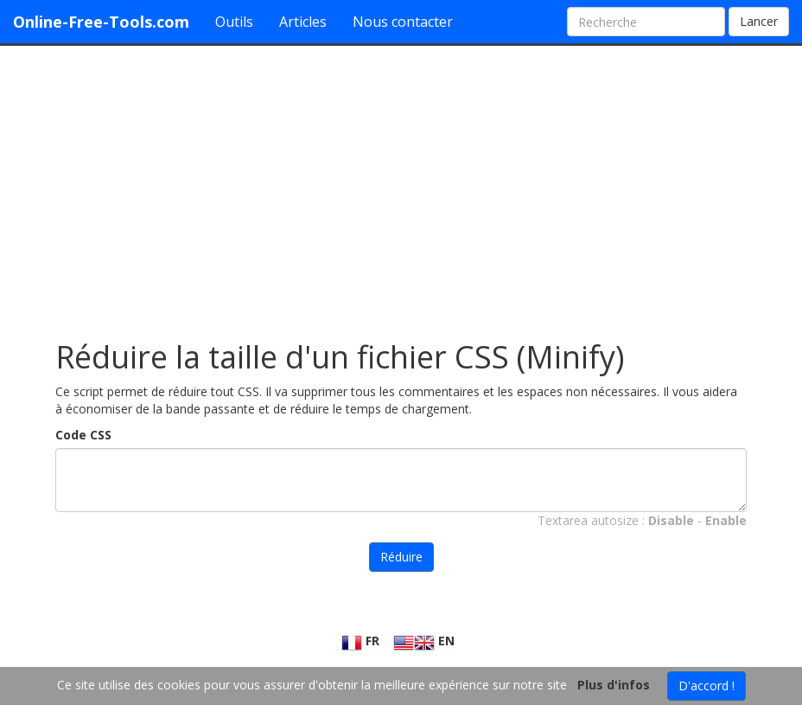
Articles (303, 21)
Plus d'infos (613, 684)
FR (360, 640)
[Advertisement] (401, 184)
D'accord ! (706, 685)
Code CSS (83, 434)
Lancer (759, 21)
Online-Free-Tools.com (101, 21)
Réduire (401, 556)
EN (424, 640)
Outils (234, 21)
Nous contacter (403, 21)
